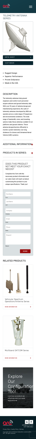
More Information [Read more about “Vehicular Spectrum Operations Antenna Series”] (11, 306)
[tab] (18, 144)
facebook (31, 422)
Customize (9, 63)
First (6, 197)
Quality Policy (14, 429)
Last (6, 204)
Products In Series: (15, 152)
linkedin (27, 422)
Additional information (17, 144)
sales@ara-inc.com (27, 425)
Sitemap (21, 429)
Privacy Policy (6, 429)
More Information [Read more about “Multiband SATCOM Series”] (11, 358)
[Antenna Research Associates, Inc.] (6, 6)
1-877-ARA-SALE (28, 427)
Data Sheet (10, 57)
